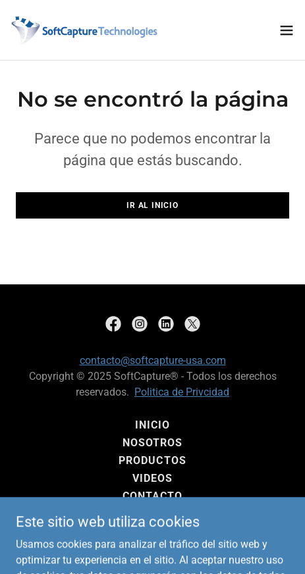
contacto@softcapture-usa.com (153, 360)
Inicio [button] (152, 425)
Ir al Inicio (152, 205)
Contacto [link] (152, 496)
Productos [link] (152, 460)
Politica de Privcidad (181, 392)
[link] (84, 30)
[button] (286, 30)
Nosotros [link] (152, 442)
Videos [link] (152, 478)
